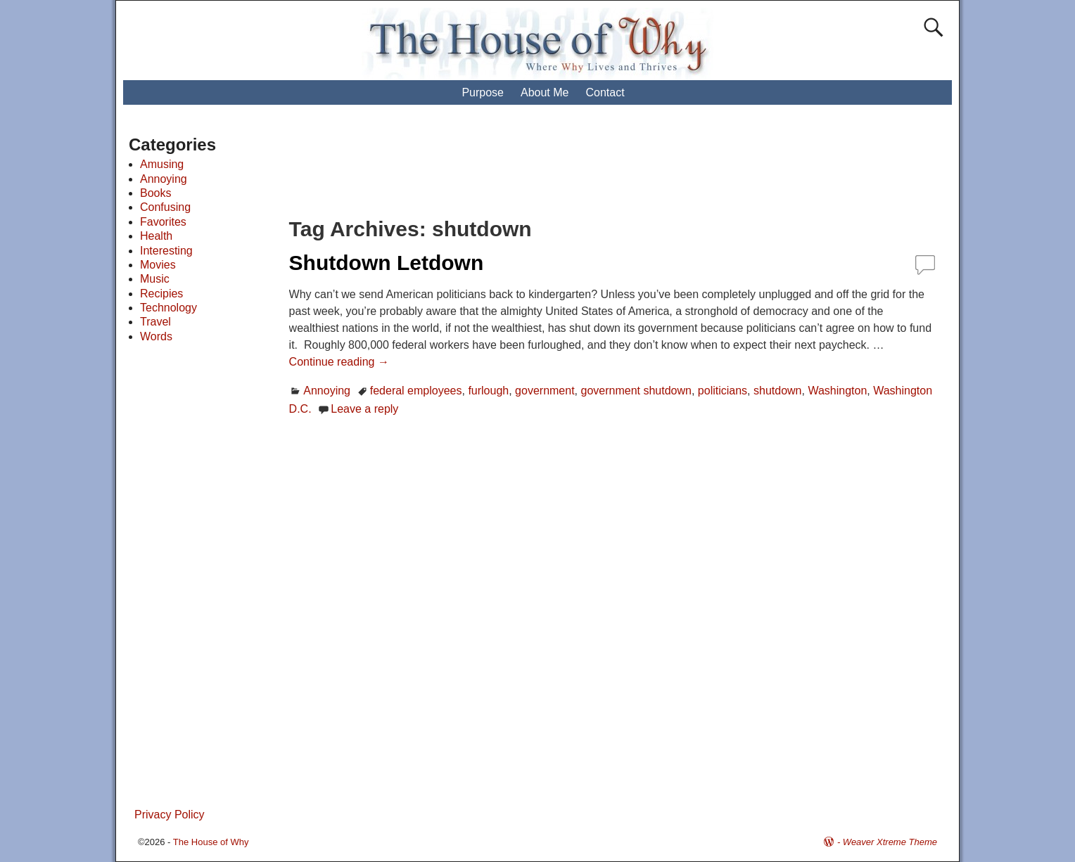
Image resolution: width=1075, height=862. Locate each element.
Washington (837, 391)
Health (156, 236)
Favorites (163, 222)
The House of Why (211, 842)
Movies (158, 265)
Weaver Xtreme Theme (890, 842)
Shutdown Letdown (386, 262)
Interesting (166, 251)
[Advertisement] (551, 168)
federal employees (416, 391)
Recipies (161, 294)
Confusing (165, 207)
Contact (604, 92)
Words (156, 336)
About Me (544, 92)
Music (155, 279)
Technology (168, 308)
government (545, 391)
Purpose (483, 92)
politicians (722, 391)
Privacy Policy (169, 815)
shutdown (777, 391)
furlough (488, 391)
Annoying (326, 391)
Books (155, 193)
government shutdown (636, 391)
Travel (155, 322)
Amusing (162, 164)
